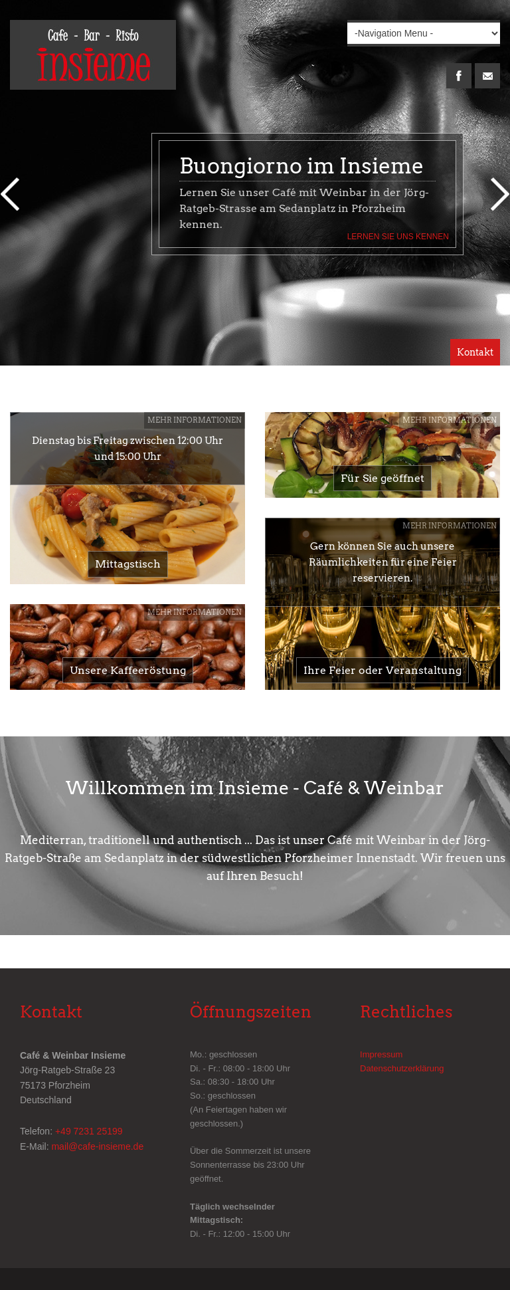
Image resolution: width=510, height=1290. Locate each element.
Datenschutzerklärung (402, 1068)
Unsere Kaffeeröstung (128, 670)
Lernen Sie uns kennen (398, 237)
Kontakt (475, 352)
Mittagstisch (128, 564)
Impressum (381, 1054)
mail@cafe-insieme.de (97, 1146)
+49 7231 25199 (89, 1131)
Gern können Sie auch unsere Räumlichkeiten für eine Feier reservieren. (383, 562)
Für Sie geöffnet (382, 478)
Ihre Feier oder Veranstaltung (382, 670)
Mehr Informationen (194, 420)
